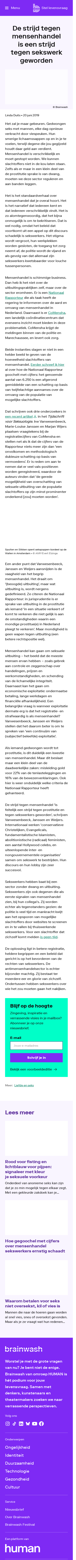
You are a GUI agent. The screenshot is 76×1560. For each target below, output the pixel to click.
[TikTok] (14, 1423)
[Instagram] (7, 1423)
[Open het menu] (12, 8)
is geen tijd (48, 937)
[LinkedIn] (21, 1423)
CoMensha (56, 313)
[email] (36, 1045)
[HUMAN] (22, 1548)
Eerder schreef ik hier (47, 365)
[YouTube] (34, 1423)
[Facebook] (41, 1423)
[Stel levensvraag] (54, 8)
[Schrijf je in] (36, 1057)
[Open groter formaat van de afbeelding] (36, 526)
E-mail (15, 1038)
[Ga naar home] (36, 8)
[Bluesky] (27, 1423)
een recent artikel (19, 416)
